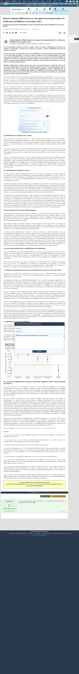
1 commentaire (35, 47)
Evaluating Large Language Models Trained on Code (32, 446)
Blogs (24, 1)
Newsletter (35, 1)
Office (65, 3)
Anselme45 (9, 556)
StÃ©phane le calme (24, 47)
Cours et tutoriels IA (42, 5)
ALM (30, 3)
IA (27, 3)
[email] (43, 331)
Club (59, 1)
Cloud (23, 3)
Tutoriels (14, 1)
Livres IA (50, 5)
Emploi (43, 1)
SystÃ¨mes (76, 3)
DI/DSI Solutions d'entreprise (14, 3)
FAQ (20, 1)
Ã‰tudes (49, 1)
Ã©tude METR (52, 446)
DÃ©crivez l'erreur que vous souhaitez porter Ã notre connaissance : (39, 342)
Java (39, 3)
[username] (43, 328)
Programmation (55, 3)
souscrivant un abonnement (34, 502)
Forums (7, 1)
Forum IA (35, 5)
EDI (49, 3)
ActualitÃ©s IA (28, 5)
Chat (29, 1)
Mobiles (70, 3)
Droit (55, 1)
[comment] (39, 343)
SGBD (61, 3)
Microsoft (35, 3)
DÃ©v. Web (44, 3)
